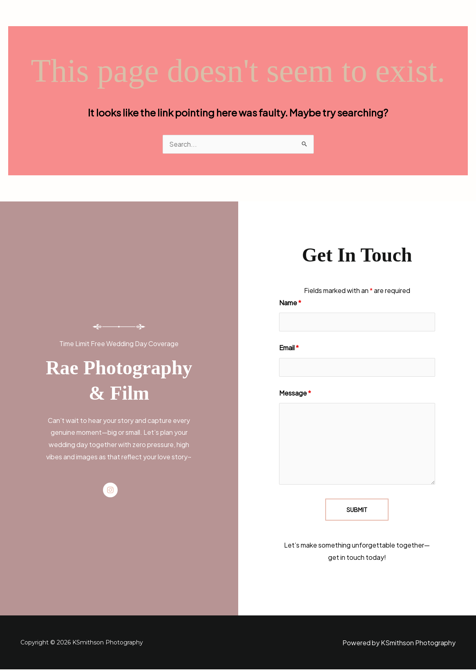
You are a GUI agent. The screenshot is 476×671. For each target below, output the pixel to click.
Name (290, 303)
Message (295, 394)
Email (289, 348)
